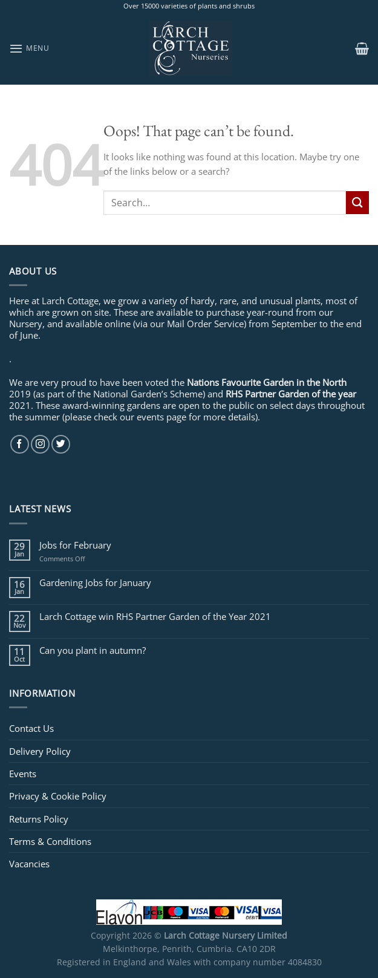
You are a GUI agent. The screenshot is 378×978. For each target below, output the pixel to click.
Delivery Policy (40, 751)
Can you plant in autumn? (92, 650)
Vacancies (29, 864)
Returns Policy (38, 819)
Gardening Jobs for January (95, 582)
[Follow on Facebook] (19, 444)
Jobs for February (75, 545)
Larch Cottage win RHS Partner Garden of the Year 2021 (155, 616)
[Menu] (29, 48)
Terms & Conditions (50, 841)
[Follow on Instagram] (40, 444)
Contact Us (31, 728)
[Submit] (357, 202)
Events (22, 774)
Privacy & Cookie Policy (57, 796)
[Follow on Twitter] (60, 444)
